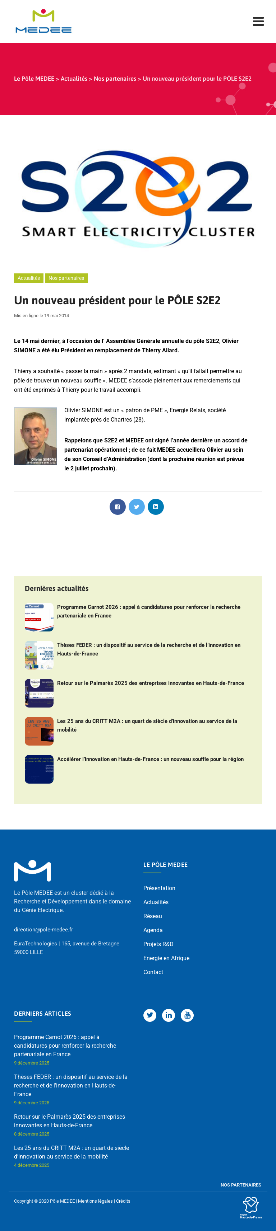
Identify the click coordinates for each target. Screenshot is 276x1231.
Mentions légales (95, 1201)
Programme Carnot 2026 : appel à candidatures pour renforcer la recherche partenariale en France (148, 611)
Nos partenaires (66, 278)
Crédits (123, 1201)
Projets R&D (158, 944)
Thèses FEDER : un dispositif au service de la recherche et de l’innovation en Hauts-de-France (148, 649)
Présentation (159, 888)
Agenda (153, 930)
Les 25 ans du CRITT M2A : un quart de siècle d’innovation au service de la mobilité (147, 725)
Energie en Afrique (166, 958)
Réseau (152, 916)
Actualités (29, 278)
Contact (153, 972)
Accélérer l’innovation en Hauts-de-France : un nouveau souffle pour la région (150, 759)
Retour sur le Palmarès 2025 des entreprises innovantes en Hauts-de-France (150, 683)
